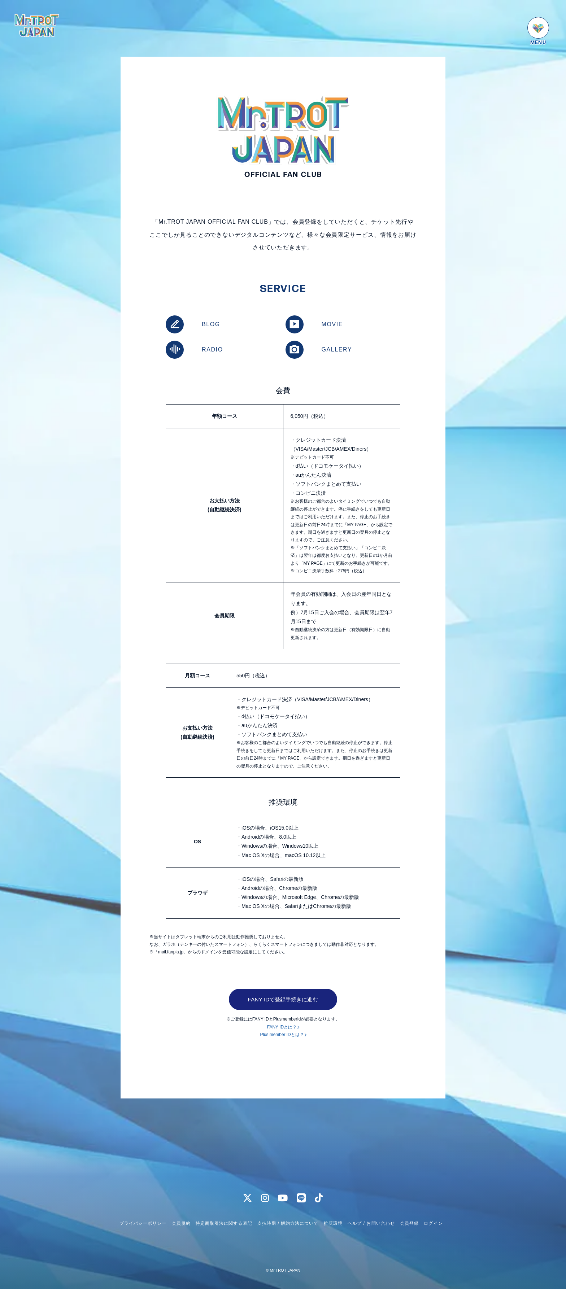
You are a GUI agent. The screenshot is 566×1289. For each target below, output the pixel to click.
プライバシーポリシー (142, 1223)
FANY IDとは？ (282, 1027)
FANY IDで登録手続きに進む (283, 999)
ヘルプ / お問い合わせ (371, 1223)
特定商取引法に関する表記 (224, 1223)
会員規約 (181, 1223)
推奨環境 (333, 1223)
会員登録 (409, 1223)
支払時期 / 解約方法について (288, 1223)
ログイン (433, 1223)
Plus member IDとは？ (282, 1035)
